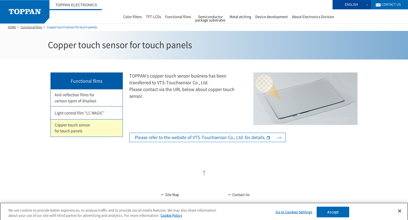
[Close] (399, 213)
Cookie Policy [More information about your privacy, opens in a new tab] (171, 217)
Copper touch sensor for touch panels (72, 128)
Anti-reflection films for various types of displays (76, 98)
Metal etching (240, 16)
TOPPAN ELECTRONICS (76, 5)
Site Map (169, 194)
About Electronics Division (313, 16)
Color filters (132, 16)
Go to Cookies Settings (294, 214)
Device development (271, 16)
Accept (333, 214)
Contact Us (238, 194)
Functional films (178, 16)
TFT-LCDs (153, 16)
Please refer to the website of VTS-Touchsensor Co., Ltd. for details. (200, 137)
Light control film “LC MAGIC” (80, 113)
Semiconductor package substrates (210, 18)
